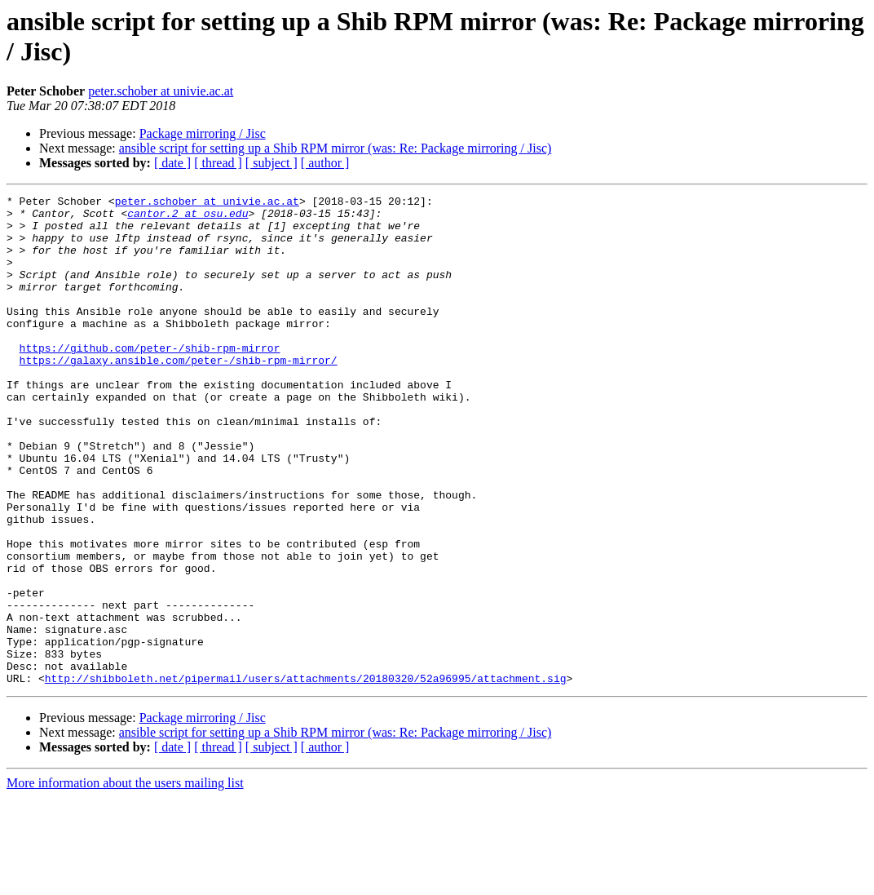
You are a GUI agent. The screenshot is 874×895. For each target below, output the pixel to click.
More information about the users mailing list (125, 881)
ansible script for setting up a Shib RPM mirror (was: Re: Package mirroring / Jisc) (335, 148)
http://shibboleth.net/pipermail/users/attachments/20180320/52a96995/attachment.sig (306, 776)
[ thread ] (218, 163)
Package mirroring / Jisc (202, 133)
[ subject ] (271, 163)
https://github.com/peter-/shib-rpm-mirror (150, 379)
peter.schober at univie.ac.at (160, 91)
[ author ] (325, 163)
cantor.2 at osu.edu (187, 217)
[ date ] (172, 163)
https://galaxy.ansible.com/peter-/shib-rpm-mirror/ (179, 394)
